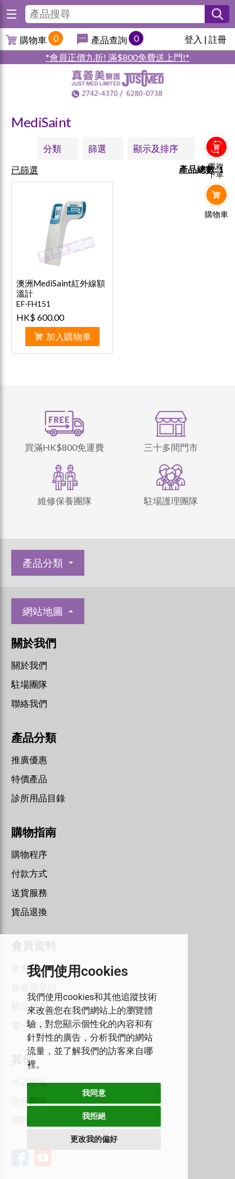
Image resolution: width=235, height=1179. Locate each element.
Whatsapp (216, 237)
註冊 (218, 39)
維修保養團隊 (65, 500)
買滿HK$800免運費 (64, 447)
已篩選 (24, 169)
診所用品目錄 (38, 797)
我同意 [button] (94, 1092)
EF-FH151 (33, 303)
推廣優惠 (29, 759)
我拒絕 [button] (94, 1115)
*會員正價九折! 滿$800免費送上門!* (117, 57)
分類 (52, 148)
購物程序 (29, 854)
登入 (193, 39)
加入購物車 (68, 336)
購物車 (33, 39)
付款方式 (29, 873)
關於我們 (29, 665)
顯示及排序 (155, 148)
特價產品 (29, 778)
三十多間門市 (171, 447)
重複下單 (216, 170)
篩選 (97, 148)
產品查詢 (109, 39)
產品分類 (42, 563)
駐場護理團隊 (171, 500)
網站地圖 (42, 611)
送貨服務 (29, 892)
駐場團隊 (29, 684)
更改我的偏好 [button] (94, 1139)
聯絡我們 (29, 703)
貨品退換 (29, 911)
